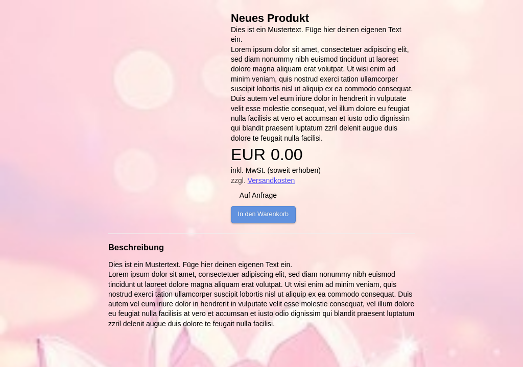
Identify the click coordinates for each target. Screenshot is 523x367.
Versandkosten (271, 180)
